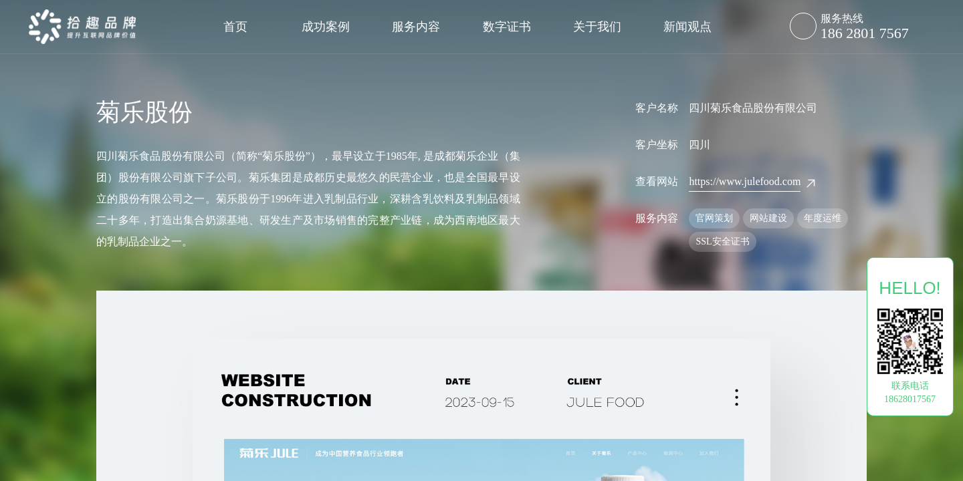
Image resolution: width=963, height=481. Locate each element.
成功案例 (326, 26)
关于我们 (597, 26)
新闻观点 (687, 26)
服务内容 (416, 26)
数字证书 (507, 26)
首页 (235, 26)
